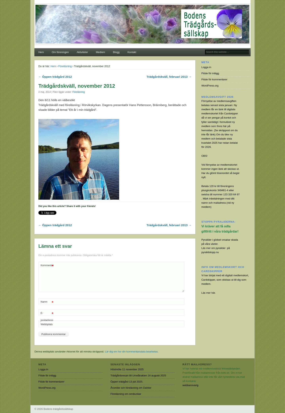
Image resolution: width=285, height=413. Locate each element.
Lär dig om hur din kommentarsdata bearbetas (131, 351)
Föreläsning (65, 66)
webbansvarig (190, 385)
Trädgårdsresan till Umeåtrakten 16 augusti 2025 (138, 375)
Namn (47, 301)
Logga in (206, 67)
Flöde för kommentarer (214, 79)
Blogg (116, 52)
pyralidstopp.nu (210, 252)
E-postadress (47, 316)
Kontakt (131, 52)
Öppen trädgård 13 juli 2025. (126, 381)
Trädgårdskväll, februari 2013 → (168, 76)
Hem (41, 52)
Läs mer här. (208, 292)
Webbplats (47, 324)
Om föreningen (60, 52)
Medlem (100, 52)
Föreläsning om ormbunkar (125, 393)
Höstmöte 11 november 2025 (127, 369)
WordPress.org (209, 85)
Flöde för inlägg (210, 73)
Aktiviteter (82, 52)
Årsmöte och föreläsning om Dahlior (130, 387)
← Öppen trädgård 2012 (55, 76)
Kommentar (47, 265)
